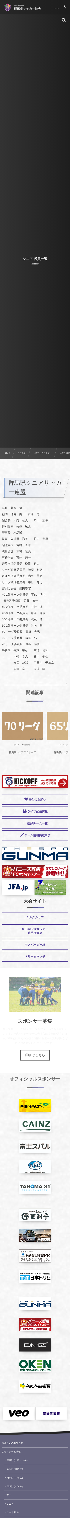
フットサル (12, 1512)
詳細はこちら (35, 1055)
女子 (9, 1495)
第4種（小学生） (15, 1486)
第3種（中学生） (15, 1477)
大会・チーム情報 (11, 1451)
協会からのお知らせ (12, 1443)
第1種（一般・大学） (18, 1460)
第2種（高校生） (15, 1469)
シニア (10, 1504)
